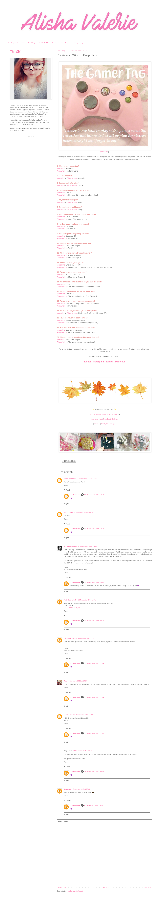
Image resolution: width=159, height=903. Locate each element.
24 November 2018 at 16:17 (83, 715)
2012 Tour (97, 424)
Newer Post (62, 887)
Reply (66, 485)
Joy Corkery (68, 512)
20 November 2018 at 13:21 (87, 546)
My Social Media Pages (60, 43)
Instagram (98, 361)
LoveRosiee (68, 715)
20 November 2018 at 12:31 (83, 512)
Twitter (87, 361)
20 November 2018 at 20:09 (94, 621)
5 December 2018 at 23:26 (81, 789)
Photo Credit (104, 152)
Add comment (63, 821)
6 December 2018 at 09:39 (93, 805)
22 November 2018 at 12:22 (85, 638)
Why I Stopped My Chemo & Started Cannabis (104, 414)
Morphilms (61, 169)
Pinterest (120, 361)
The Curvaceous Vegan (72, 608)
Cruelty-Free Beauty (107, 424)
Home (105, 887)
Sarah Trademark (70, 478)
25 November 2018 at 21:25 (94, 733)
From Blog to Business (110, 419)
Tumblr (109, 361)
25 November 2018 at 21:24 (94, 663)
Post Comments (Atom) (74, 891)
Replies (68, 490)
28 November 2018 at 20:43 (94, 771)
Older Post (147, 887)
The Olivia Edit (69, 638)
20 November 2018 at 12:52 (94, 495)
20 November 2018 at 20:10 (94, 582)
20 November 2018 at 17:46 (87, 600)
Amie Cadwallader (70, 600)
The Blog (31, 43)
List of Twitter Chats (96, 419)
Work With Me (43, 43)
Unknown (67, 789)
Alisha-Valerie (62, 171)
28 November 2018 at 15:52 (82, 751)
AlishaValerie (75, 495)
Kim (65, 681)
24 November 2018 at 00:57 (77, 681)
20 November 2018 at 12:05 (87, 478)
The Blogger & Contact (16, 43)
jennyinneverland (70, 546)
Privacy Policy (78, 43)
